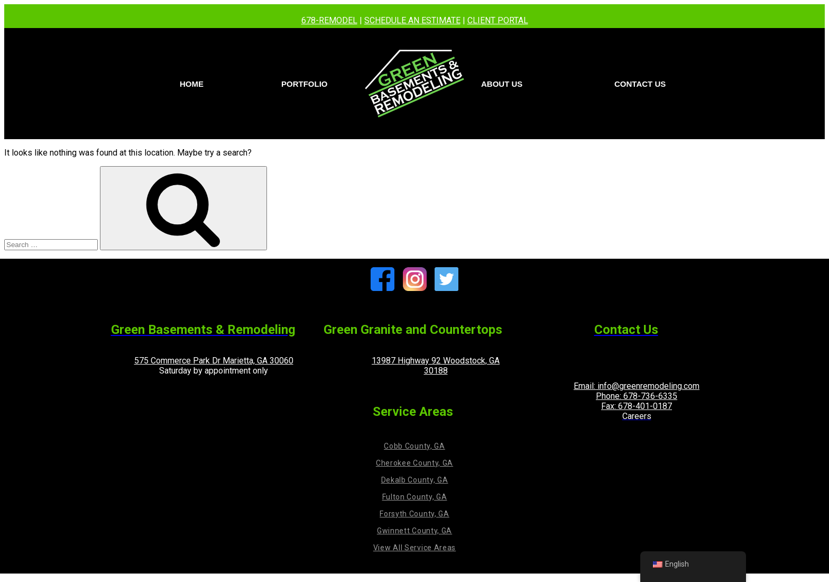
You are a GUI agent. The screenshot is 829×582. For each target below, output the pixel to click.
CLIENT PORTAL (497, 20)
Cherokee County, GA (414, 463)
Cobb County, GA (414, 446)
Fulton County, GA (414, 497)
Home (192, 83)
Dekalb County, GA (414, 480)
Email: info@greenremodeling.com (636, 386)
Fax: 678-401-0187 (636, 406)
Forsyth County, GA (414, 514)
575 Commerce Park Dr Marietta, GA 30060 (213, 361)
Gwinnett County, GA (414, 530)
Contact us (640, 83)
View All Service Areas (414, 547)
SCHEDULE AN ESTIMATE (412, 20)
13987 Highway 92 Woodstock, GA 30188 (436, 366)
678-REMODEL (329, 20)
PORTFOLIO (304, 83)
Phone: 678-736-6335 (636, 396)
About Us (501, 83)
